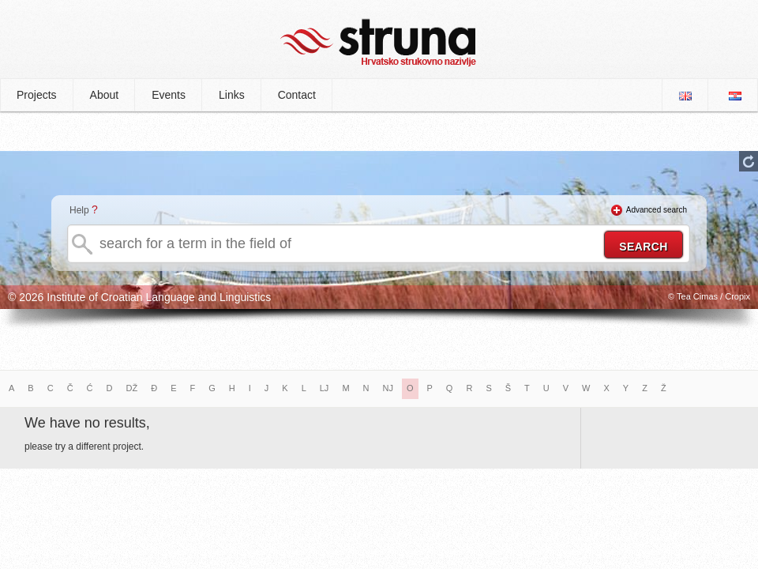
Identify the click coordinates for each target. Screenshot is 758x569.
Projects (37, 95)
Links (232, 95)
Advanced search (656, 209)
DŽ (132, 388)
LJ (324, 388)
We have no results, (87, 423)
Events (169, 95)
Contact (297, 95)
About (104, 95)
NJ (388, 388)
